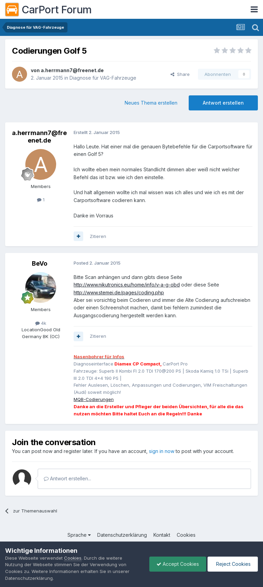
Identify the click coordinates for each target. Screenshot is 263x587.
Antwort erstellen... (67, 478)
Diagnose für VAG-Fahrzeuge (103, 78)
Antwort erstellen (223, 103)
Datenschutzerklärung (122, 535)
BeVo (39, 263)
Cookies (186, 535)
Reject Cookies (233, 564)
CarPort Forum (48, 9)
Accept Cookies (177, 564)
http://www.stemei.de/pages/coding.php (119, 292)
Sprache (79, 535)
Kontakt (161, 535)
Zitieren (98, 236)
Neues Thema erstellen (151, 103)
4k (40, 323)
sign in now (161, 451)
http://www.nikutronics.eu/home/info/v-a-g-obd (127, 285)
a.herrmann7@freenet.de (72, 70)
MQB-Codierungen (94, 399)
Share (180, 74)
